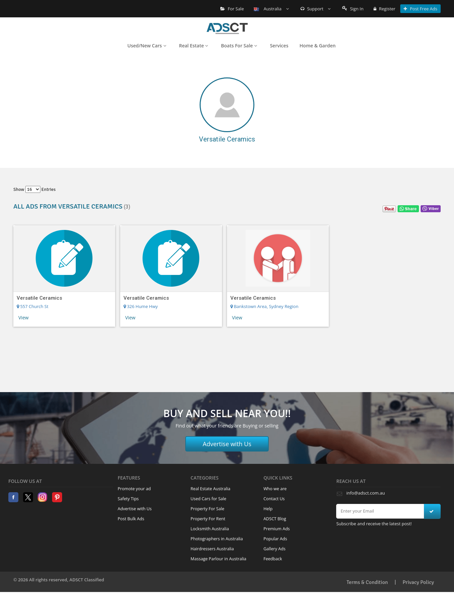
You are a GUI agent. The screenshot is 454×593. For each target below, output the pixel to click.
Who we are (275, 489)
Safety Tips (128, 499)
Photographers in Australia (217, 539)
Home (227, 28)
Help (267, 509)
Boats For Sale (239, 45)
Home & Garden (317, 45)
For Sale (232, 9)
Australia (271, 9)
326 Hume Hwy (141, 306)
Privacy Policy (418, 582)
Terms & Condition (367, 582)
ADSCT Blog (274, 519)
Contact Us (274, 499)
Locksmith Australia (210, 529)
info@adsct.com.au (365, 493)
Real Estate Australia (210, 489)
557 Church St (32, 306)
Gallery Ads (274, 549)
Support (315, 9)
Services (279, 45)
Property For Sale (207, 509)
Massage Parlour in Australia (218, 559)
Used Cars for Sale (208, 499)
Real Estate (193, 45)
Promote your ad (134, 489)
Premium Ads (276, 529)
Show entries (34, 189)
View (23, 317)
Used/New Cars (147, 45)
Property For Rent (208, 519)
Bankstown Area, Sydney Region (264, 306)
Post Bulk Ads (131, 519)
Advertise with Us (227, 444)
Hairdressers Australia (212, 549)
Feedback (272, 559)
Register (384, 9)
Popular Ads (275, 539)
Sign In (353, 9)
